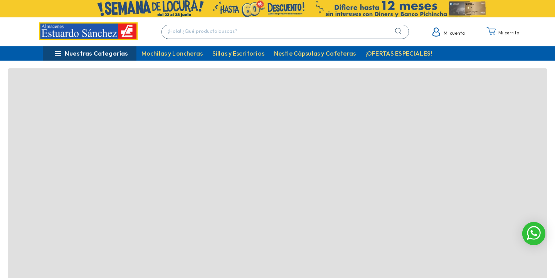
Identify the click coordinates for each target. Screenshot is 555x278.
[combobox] (285, 32)
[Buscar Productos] (399, 30)
